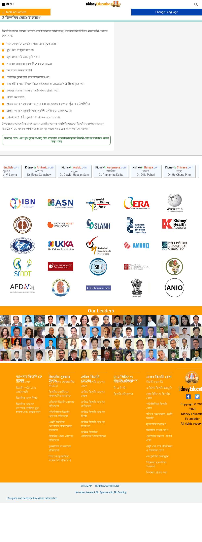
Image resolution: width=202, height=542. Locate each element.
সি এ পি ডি (120, 427)
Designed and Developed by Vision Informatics (32, 537)
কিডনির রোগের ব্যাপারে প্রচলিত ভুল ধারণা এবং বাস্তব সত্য (28, 447)
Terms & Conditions (107, 525)
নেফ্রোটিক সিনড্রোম (157, 495)
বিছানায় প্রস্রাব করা (156, 511)
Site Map (86, 525)
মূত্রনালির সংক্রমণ (156, 463)
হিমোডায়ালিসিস (123, 421)
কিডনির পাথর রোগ (157, 469)
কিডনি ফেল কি (154, 421)
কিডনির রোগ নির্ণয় (26, 437)
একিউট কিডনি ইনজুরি (159, 427)
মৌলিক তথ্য (23, 421)
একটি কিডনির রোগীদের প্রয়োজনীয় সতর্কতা (60, 465)
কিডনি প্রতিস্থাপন (123, 433)
